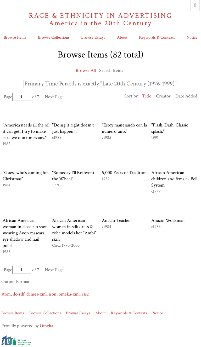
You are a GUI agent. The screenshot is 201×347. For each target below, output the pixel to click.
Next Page (54, 97)
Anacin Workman (168, 220)
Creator (163, 96)
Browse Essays (93, 37)
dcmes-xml (36, 294)
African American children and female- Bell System (174, 179)
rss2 (85, 294)
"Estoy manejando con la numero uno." (124, 128)
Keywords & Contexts (157, 37)
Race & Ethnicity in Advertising (100, 19)
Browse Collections (54, 37)
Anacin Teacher (116, 220)
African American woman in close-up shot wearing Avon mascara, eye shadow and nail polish (25, 232)
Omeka (46, 326)
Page (17, 97)
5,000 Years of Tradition (124, 173)
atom (6, 294)
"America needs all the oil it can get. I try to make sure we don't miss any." (26, 131)
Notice (192, 37)
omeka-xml (69, 294)
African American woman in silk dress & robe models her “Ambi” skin (74, 229)
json (53, 294)
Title (146, 96)
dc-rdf (18, 294)
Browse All (86, 70)
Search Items (111, 70)
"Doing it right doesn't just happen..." (73, 128)
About (122, 37)
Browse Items (15, 37)
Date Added (186, 96)
